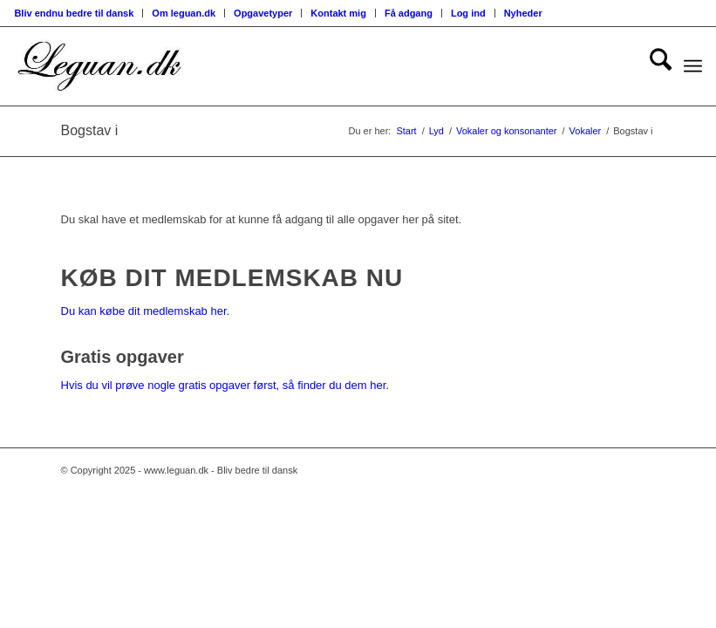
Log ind (468, 13)
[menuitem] (78, 13)
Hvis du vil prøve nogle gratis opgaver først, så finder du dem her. (225, 385)
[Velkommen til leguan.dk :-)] (99, 66)
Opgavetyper (263, 13)
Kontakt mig (338, 13)
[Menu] (693, 66)
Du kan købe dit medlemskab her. (145, 310)
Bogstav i (90, 130)
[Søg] (652, 66)
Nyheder (523, 13)
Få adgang (409, 13)
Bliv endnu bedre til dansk (73, 13)
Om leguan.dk (183, 13)
